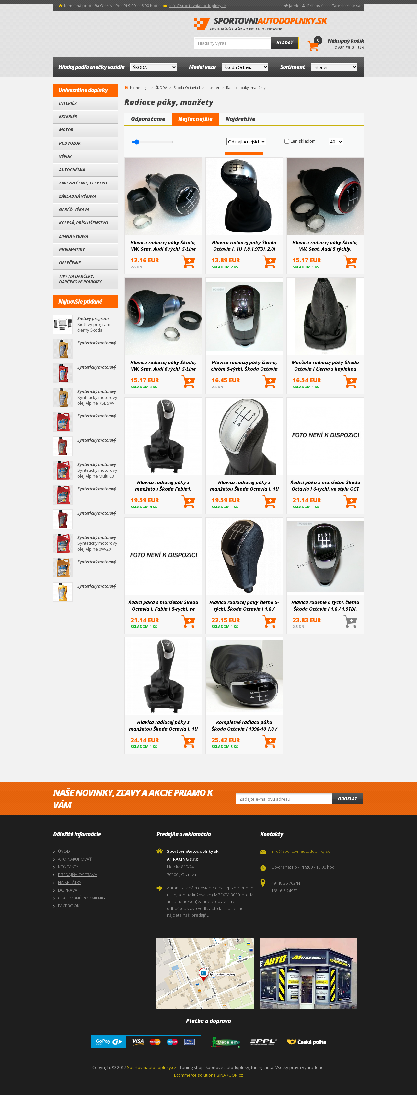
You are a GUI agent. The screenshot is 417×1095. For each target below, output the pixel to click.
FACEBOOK (68, 906)
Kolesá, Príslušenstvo (83, 223)
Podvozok (70, 143)
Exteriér (68, 116)
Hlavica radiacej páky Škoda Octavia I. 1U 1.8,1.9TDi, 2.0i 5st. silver (244, 245)
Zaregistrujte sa (345, 5)
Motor (66, 130)
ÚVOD (64, 851)
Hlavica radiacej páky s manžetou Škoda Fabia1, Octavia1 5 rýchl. (163, 485)
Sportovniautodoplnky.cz (151, 1067)
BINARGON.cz (230, 1075)
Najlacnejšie (195, 119)
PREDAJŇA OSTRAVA (77, 874)
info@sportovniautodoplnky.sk (197, 5)
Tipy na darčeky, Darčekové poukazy (80, 279)
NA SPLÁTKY (69, 882)
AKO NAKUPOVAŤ (75, 859)
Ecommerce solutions (195, 1075)
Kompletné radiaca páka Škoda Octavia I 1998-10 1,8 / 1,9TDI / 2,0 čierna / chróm (244, 725)
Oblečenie (70, 263)
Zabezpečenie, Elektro (83, 183)
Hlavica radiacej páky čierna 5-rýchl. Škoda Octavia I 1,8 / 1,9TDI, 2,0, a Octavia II (244, 605)
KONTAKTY (68, 867)
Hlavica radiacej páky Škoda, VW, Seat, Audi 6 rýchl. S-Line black (163, 245)
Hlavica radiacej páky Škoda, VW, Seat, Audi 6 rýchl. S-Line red (163, 365)
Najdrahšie (240, 119)
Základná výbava (77, 196)
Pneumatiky (72, 249)
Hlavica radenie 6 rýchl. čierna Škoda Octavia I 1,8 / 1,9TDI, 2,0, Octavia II (325, 605)
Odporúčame (148, 119)
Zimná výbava (73, 236)
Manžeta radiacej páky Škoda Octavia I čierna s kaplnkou (325, 365)
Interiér (68, 103)
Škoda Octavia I (187, 87)
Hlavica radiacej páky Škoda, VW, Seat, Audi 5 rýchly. (325, 245)
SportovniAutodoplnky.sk (261, 24)
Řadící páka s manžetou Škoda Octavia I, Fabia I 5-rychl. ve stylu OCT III (163, 605)
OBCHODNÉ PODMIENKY (82, 898)
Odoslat (347, 799)
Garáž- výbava (74, 209)
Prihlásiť (314, 5)
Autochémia (72, 170)
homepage (139, 87)
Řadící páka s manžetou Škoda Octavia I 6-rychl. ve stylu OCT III (325, 485)
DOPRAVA (67, 890)
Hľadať (284, 43)
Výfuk (65, 156)
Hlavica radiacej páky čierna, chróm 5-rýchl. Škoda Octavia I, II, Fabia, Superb (244, 365)
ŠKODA (161, 87)
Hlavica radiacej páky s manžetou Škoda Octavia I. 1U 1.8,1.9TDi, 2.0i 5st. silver (244, 485)
